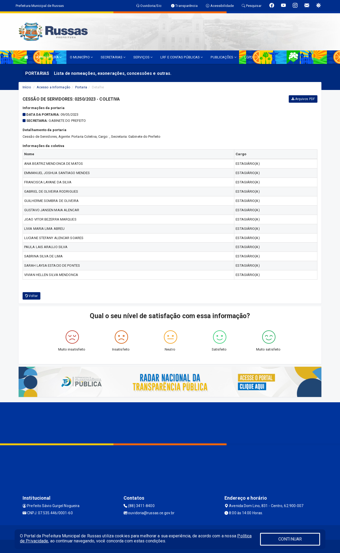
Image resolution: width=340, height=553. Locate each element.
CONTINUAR (290, 539)
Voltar (31, 296)
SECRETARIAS (113, 57)
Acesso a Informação (53, 87)
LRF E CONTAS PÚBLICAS (181, 57)
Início (27, 87)
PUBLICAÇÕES (223, 57)
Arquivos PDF (303, 99)
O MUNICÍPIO (81, 57)
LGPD (248, 57)
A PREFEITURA (49, 57)
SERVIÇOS (142, 57)
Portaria (81, 87)
